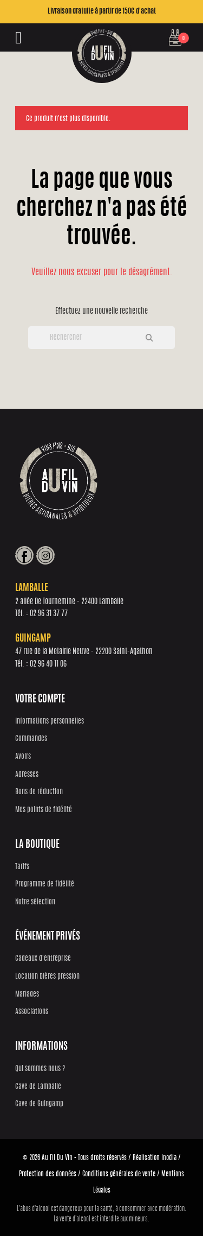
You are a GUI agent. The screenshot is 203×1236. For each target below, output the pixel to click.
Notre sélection (35, 902)
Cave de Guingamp (39, 1104)
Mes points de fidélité (43, 810)
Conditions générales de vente (118, 1174)
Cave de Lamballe (38, 1087)
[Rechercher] (101, 338)
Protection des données (47, 1174)
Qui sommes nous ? (40, 1069)
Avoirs (23, 756)
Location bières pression (47, 976)
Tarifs (22, 867)
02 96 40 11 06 (48, 664)
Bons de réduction (39, 792)
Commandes (31, 739)
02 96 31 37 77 (49, 614)
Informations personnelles (49, 721)
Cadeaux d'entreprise (43, 958)
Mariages (27, 994)
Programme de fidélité (44, 884)
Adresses (26, 774)
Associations (31, 1012)
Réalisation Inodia (154, 1158)
